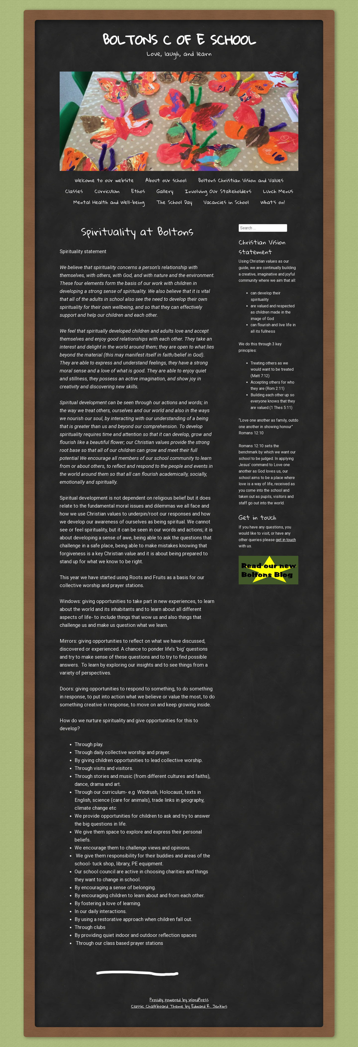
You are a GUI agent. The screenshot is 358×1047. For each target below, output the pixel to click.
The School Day (174, 202)
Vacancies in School (226, 202)
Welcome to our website (104, 180)
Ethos (138, 191)
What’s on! (273, 202)
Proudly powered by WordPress (179, 1000)
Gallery (165, 191)
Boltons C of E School (179, 39)
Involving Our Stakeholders (218, 191)
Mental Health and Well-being (109, 202)
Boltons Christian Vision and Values (240, 180)
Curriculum (107, 191)
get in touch (286, 539)
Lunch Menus (278, 191)
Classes (74, 191)
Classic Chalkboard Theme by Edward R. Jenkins (179, 1006)
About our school (165, 180)
